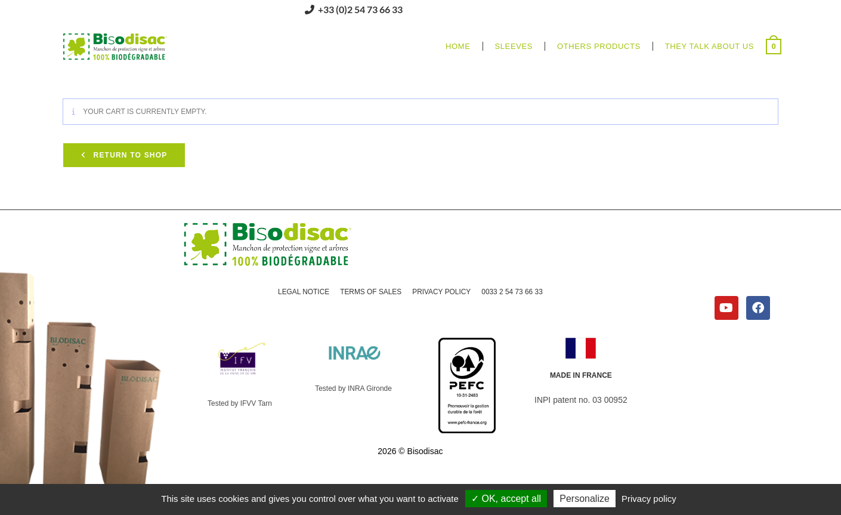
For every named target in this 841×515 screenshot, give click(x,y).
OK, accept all (506, 499)
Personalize (584, 499)
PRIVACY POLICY (441, 292)
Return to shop (129, 155)
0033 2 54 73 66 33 (512, 292)
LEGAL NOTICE (303, 292)
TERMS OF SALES (370, 292)
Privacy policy (649, 499)
